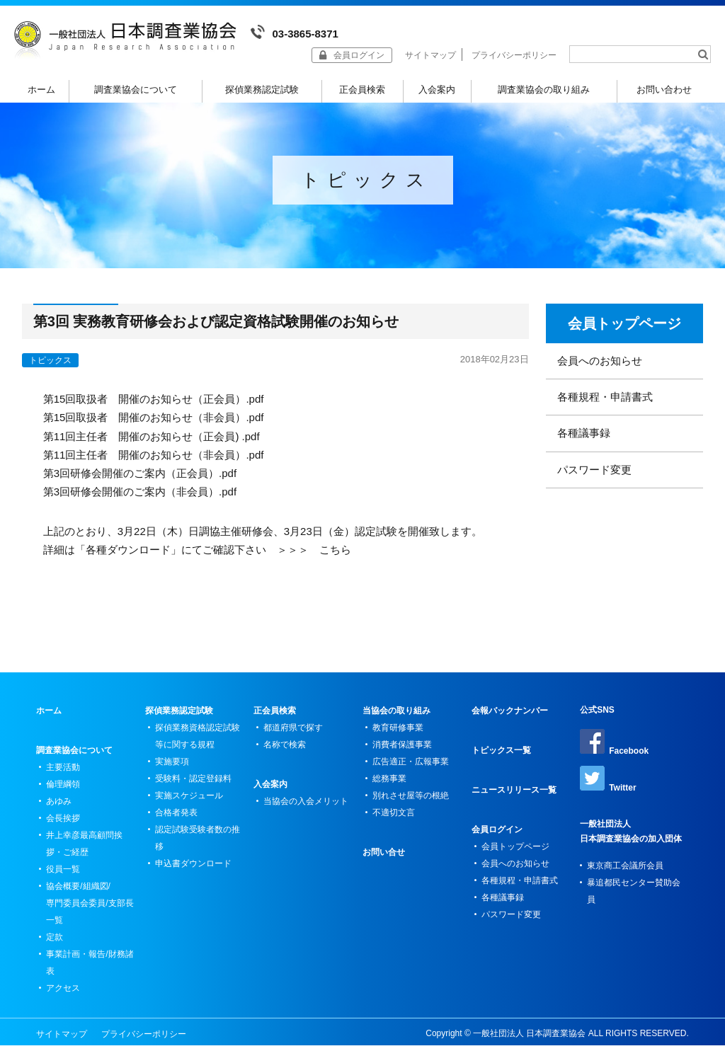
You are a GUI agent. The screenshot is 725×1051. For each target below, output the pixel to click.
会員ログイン (497, 840)
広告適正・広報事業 (410, 772)
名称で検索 (284, 755)
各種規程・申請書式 (605, 407)
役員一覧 (63, 880)
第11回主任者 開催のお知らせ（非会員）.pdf (153, 465)
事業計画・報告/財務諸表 (89, 973)
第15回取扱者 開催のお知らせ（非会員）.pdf (153, 428)
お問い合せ (383, 863)
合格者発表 (176, 823)
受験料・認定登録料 (193, 789)
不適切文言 (393, 823)
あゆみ (59, 812)
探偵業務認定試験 (262, 89)
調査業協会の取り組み (544, 89)
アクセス (63, 999)
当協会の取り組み (396, 721)
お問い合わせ (664, 89)
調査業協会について (135, 89)
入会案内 (436, 89)
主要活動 (63, 778)
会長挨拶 (63, 829)
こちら (335, 560)
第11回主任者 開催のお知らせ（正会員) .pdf (151, 447)
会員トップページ (624, 334)
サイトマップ (430, 55)
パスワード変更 (594, 480)
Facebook (614, 753)
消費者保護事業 (402, 755)
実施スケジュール (189, 806)
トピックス (50, 371)
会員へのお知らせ (599, 371)
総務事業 (389, 789)
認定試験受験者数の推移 (197, 848)
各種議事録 (583, 443)
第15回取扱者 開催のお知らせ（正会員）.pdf (153, 409)
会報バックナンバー (510, 721)
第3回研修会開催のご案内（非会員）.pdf (139, 502)
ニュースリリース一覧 (514, 800)
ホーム (41, 89)
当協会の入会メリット (305, 812)
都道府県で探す (293, 738)
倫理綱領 (63, 795)
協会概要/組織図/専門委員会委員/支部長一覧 (89, 914)
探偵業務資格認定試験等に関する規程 (197, 746)
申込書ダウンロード (193, 874)
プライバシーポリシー (514, 55)
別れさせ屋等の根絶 (410, 806)
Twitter (608, 789)
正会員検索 (362, 89)
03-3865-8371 (294, 32)
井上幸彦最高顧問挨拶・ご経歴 (84, 854)
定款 (54, 948)
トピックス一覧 (501, 761)
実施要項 (172, 772)
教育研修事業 (397, 738)
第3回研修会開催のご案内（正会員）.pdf (139, 484)
